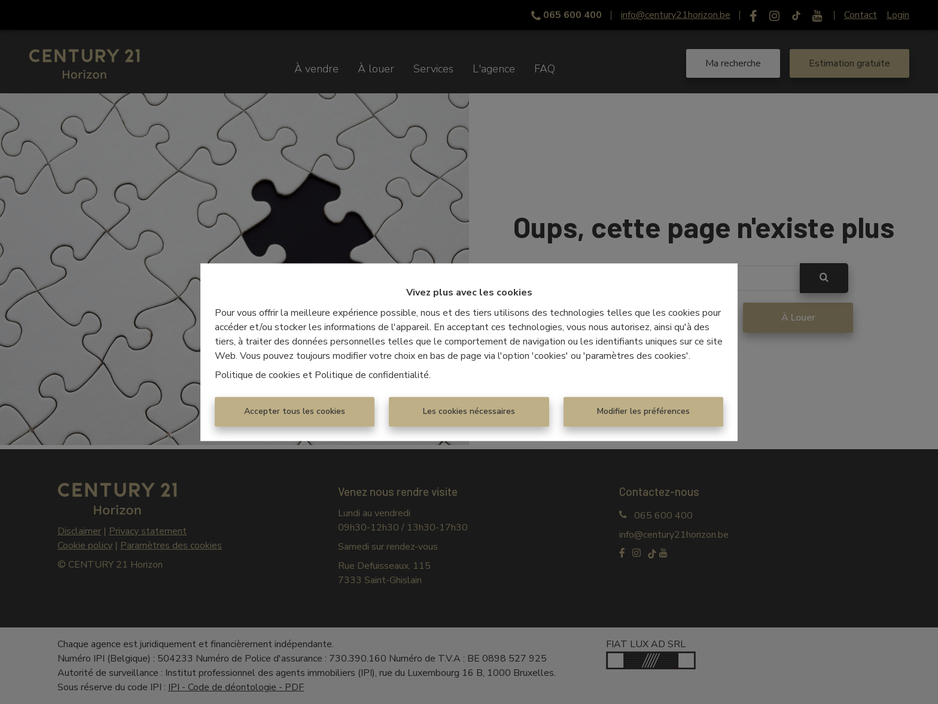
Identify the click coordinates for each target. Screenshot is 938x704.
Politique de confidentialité (372, 375)
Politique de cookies (257, 375)
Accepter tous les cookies (294, 411)
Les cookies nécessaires (469, 411)
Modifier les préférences (643, 411)
